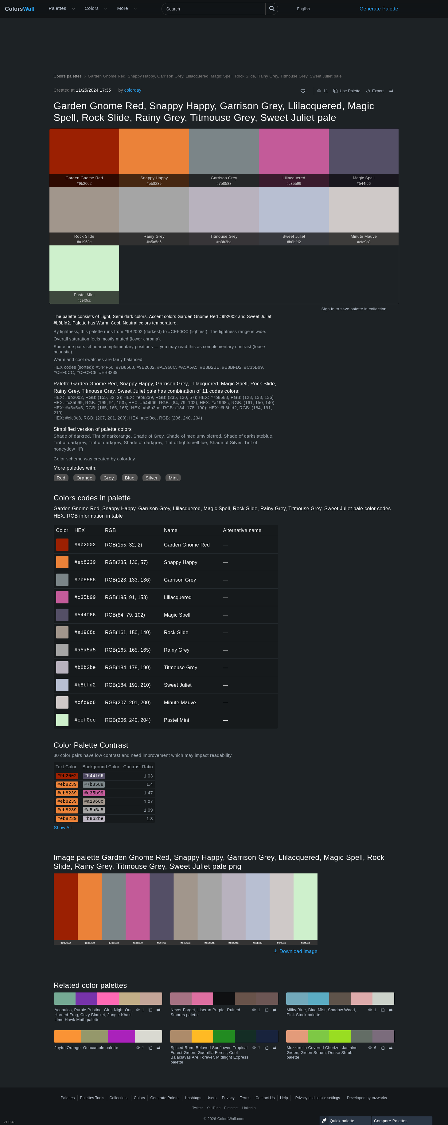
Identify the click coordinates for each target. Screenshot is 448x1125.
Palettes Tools (92, 1098)
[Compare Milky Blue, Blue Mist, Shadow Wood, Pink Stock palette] (390, 1010)
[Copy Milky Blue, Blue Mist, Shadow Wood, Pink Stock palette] (382, 1010)
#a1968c (85, 632)
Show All (63, 827)
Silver (152, 477)
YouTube (213, 1108)
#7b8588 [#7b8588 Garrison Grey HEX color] (62, 575)
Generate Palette (379, 8)
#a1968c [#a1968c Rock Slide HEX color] (62, 628)
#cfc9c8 (85, 702)
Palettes (57, 8)
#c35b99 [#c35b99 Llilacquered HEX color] (62, 593)
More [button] (122, 8)
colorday (132, 90)
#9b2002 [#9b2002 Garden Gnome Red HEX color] (62, 540)
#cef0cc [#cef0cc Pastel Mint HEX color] (62, 716)
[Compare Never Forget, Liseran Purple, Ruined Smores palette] (274, 1010)
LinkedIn (249, 1108)
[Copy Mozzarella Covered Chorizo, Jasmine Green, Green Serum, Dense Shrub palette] (382, 1047)
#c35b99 (85, 597)
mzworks (379, 1098)
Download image (295, 951)
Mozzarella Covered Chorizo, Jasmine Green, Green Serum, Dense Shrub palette (322, 1052)
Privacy (228, 1098)
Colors (20, 9)
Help (284, 1098)
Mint (173, 477)
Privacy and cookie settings (317, 1098)
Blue (129, 477)
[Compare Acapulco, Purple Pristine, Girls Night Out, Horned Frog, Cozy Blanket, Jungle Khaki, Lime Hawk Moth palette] (158, 1010)
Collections (119, 1098)
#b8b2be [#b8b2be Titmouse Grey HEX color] (62, 663)
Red (61, 477)
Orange (84, 477)
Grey (108, 477)
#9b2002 (85, 544)
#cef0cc (85, 720)
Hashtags (193, 1098)
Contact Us (265, 1098)
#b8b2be (85, 667)
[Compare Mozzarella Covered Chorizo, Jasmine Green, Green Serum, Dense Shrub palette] (390, 1047)
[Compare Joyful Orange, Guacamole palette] (158, 1047)
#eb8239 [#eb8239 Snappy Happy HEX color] (62, 558)
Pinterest (231, 1108)
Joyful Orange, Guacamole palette (87, 1047)
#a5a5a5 (85, 649)
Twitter (197, 1108)
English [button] (303, 9)
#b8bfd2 (85, 685)
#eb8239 (85, 562)
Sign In (327, 309)
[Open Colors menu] (105, 9)
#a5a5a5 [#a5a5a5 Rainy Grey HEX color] (62, 645)
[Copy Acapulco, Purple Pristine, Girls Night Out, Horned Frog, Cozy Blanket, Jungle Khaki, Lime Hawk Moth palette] (150, 1010)
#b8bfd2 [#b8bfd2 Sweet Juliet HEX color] (62, 680)
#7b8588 (85, 579)
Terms (245, 1098)
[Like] (302, 91)
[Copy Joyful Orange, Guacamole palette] (150, 1047)
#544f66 (85, 614)
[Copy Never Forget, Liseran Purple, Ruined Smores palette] (266, 1010)
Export (375, 91)
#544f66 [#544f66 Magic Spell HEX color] (62, 610)
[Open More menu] (73, 9)
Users (212, 1098)
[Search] (220, 9)
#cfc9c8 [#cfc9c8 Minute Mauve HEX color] (62, 698)
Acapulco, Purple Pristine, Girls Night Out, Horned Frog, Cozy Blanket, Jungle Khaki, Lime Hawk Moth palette (94, 1015)
